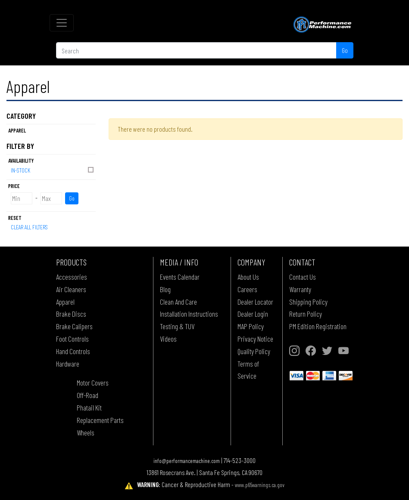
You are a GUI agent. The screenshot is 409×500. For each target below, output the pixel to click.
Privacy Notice (255, 338)
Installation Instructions (189, 313)
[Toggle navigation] (62, 22)
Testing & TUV (177, 326)
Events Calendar (180, 276)
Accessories (71, 276)
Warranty (300, 289)
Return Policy (305, 313)
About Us (248, 276)
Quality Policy (253, 351)
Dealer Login (252, 313)
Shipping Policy (308, 301)
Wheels (85, 432)
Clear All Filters (29, 227)
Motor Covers (93, 382)
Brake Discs (71, 313)
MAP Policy (250, 326)
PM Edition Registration (318, 326)
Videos (168, 338)
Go (345, 50)
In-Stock (53, 170)
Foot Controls (72, 338)
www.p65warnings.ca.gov (259, 484)
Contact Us (302, 276)
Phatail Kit (89, 407)
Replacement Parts (100, 420)
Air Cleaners (71, 289)
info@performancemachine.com (186, 460)
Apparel (65, 301)
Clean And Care (178, 301)
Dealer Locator (255, 301)
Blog (165, 289)
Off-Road (87, 395)
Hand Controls (73, 351)
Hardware (67, 363)
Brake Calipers (74, 326)
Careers (247, 289)
